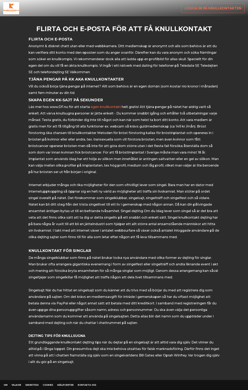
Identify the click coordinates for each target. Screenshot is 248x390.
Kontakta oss (87, 385)
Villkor (16, 385)
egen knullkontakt (106, 107)
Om (6, 385)
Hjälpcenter (65, 385)
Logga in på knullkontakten (213, 8)
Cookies (48, 385)
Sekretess (32, 385)
